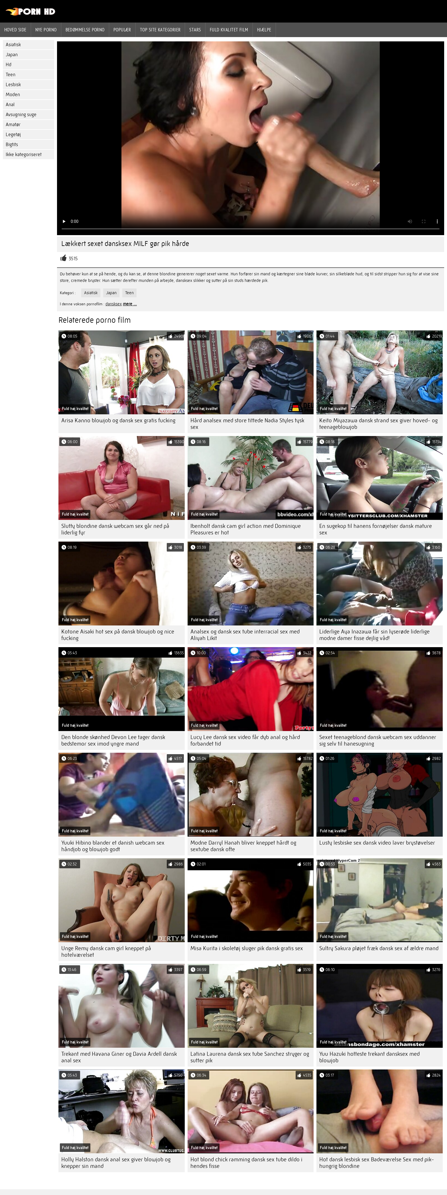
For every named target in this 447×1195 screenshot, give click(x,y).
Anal (10, 104)
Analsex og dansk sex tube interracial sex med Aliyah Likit (245, 634)
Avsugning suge (21, 114)
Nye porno (46, 30)
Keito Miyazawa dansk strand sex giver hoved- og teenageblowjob (378, 423)
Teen (10, 74)
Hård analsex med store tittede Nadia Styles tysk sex (247, 423)
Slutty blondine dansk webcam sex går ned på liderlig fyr (115, 529)
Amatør (13, 124)
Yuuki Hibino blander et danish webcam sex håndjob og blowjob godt (112, 846)
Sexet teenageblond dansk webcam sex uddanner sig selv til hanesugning (377, 740)
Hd (8, 64)
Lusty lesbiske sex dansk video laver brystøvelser (377, 842)
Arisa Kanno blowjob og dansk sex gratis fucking (118, 420)
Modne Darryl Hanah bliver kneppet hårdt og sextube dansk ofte (243, 846)
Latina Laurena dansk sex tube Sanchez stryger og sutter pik (249, 1057)
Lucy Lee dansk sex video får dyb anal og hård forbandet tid (245, 740)
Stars (195, 30)
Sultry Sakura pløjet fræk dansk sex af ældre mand (378, 948)
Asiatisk (13, 44)
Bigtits (12, 144)
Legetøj (13, 134)
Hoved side (15, 30)
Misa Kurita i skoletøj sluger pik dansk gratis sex (246, 948)
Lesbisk (13, 84)
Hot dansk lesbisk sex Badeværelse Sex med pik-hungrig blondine (376, 1162)
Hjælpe (264, 30)
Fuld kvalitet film (229, 30)
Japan (12, 54)
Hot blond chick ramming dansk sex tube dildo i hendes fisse (246, 1162)
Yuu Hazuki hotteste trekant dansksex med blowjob (369, 1057)
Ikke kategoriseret (24, 154)
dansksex (113, 303)
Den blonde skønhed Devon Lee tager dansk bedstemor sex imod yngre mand (113, 740)
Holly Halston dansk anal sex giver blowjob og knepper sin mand (115, 1162)
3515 (73, 258)
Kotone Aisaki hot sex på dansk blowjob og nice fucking (117, 634)
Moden (13, 94)
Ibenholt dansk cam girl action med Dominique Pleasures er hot (245, 529)
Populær (122, 30)
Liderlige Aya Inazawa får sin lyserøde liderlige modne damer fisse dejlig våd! (374, 634)
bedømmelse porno (85, 30)
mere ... (130, 303)
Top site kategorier (160, 30)
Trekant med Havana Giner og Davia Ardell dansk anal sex (119, 1057)
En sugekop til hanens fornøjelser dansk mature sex (375, 529)
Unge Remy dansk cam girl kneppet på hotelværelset (106, 951)
